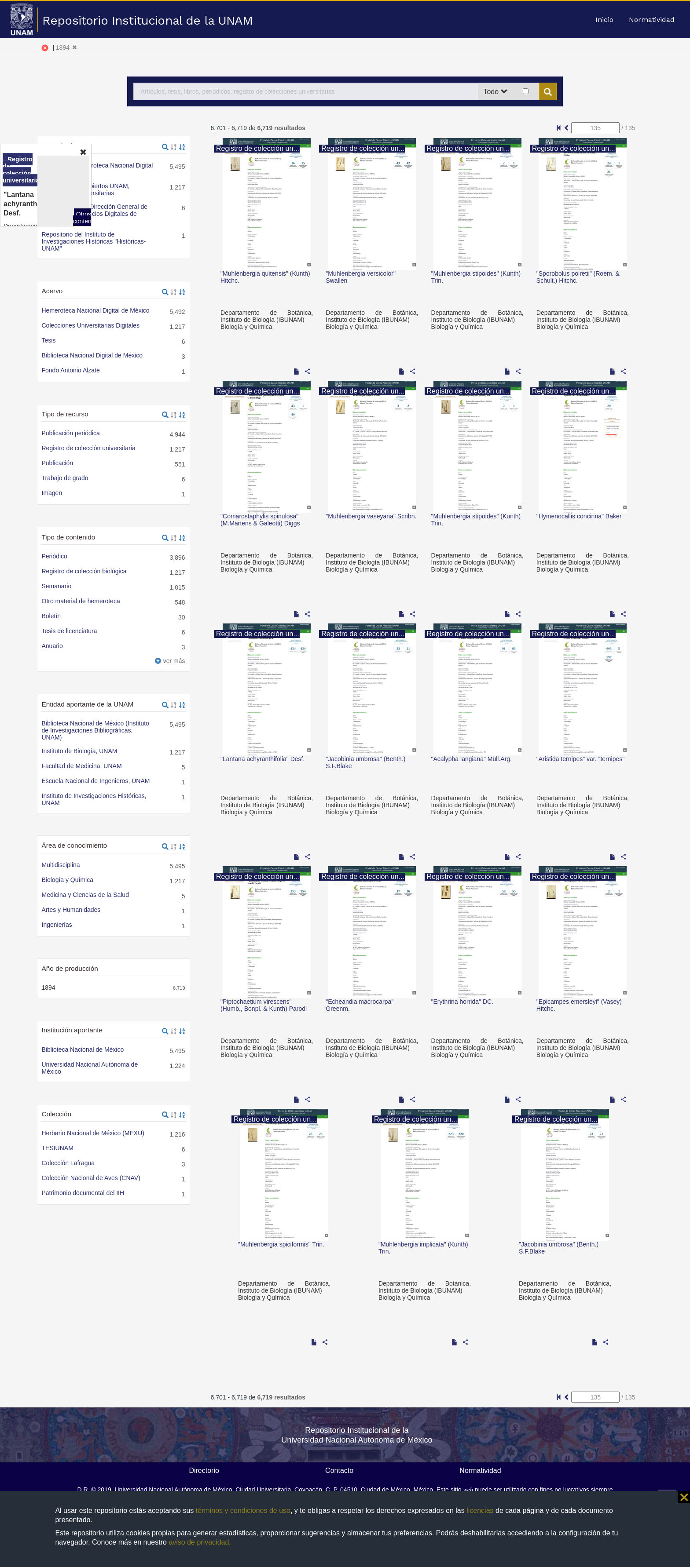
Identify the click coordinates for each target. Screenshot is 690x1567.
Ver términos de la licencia (162, 216)
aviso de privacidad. (200, 1542)
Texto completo (71, 543)
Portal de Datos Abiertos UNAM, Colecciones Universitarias (119, 108)
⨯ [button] (684, 1497)
